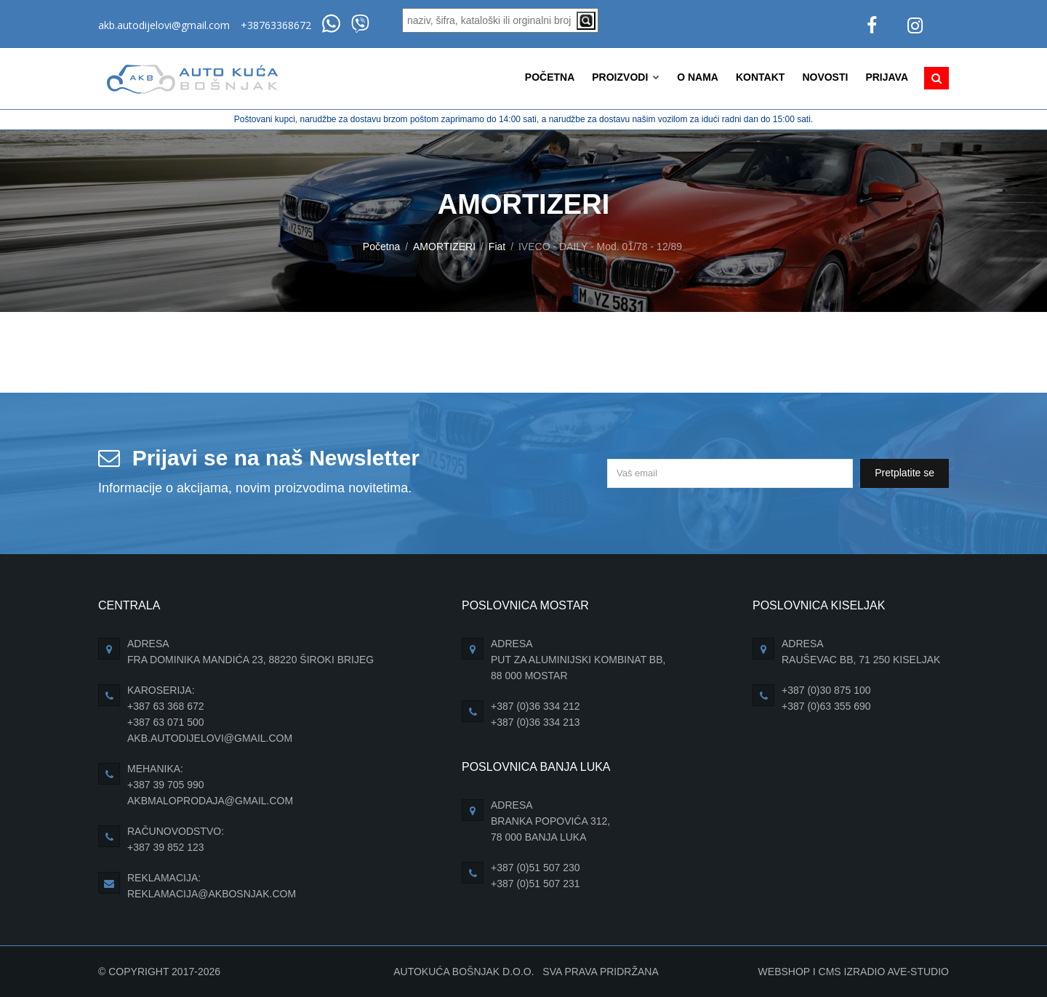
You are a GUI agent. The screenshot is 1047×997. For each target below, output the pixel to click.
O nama (697, 77)
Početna (549, 77)
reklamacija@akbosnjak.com (211, 894)
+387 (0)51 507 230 (535, 867)
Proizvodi (625, 77)
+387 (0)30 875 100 (826, 690)
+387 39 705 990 (165, 784)
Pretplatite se (904, 473)
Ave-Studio (918, 971)
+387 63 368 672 (165, 706)
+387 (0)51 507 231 (535, 883)
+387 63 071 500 (165, 722)
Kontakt (760, 77)
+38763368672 (276, 25)
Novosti (825, 77)
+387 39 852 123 (165, 847)
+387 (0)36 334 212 (535, 706)
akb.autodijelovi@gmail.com (164, 25)
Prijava (886, 77)
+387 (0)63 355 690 (826, 706)
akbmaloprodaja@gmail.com (210, 800)
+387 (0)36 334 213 (535, 722)
